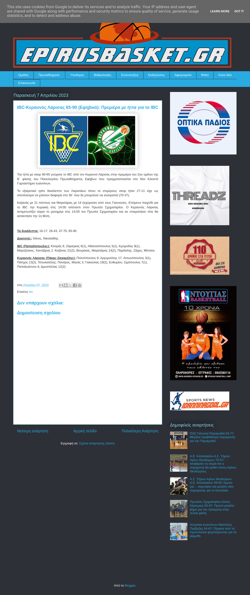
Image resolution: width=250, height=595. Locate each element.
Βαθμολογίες (103, 75)
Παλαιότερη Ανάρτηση (140, 431)
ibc (31, 292)
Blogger (130, 585)
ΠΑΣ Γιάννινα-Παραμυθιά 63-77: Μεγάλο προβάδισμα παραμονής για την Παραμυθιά (212, 437)
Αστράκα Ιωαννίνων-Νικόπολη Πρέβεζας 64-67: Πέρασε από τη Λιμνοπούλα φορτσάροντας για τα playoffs (213, 530)
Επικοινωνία (26, 83)
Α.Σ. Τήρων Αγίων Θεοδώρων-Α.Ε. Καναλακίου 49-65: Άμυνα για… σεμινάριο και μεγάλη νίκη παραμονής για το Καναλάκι (211, 484)
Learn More (220, 11)
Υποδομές (77, 75)
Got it (239, 11)
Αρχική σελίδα (85, 431)
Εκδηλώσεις (156, 75)
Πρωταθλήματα (49, 75)
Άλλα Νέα (225, 75)
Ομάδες (23, 75)
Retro (205, 75)
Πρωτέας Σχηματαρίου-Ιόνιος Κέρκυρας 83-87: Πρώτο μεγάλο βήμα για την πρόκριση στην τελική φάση (212, 507)
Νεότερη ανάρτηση (32, 431)
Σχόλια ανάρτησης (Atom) (97, 443)
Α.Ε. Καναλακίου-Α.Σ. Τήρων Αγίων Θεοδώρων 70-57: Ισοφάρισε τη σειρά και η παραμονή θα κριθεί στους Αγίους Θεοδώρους (213, 463)
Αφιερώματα (182, 75)
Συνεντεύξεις (130, 75)
